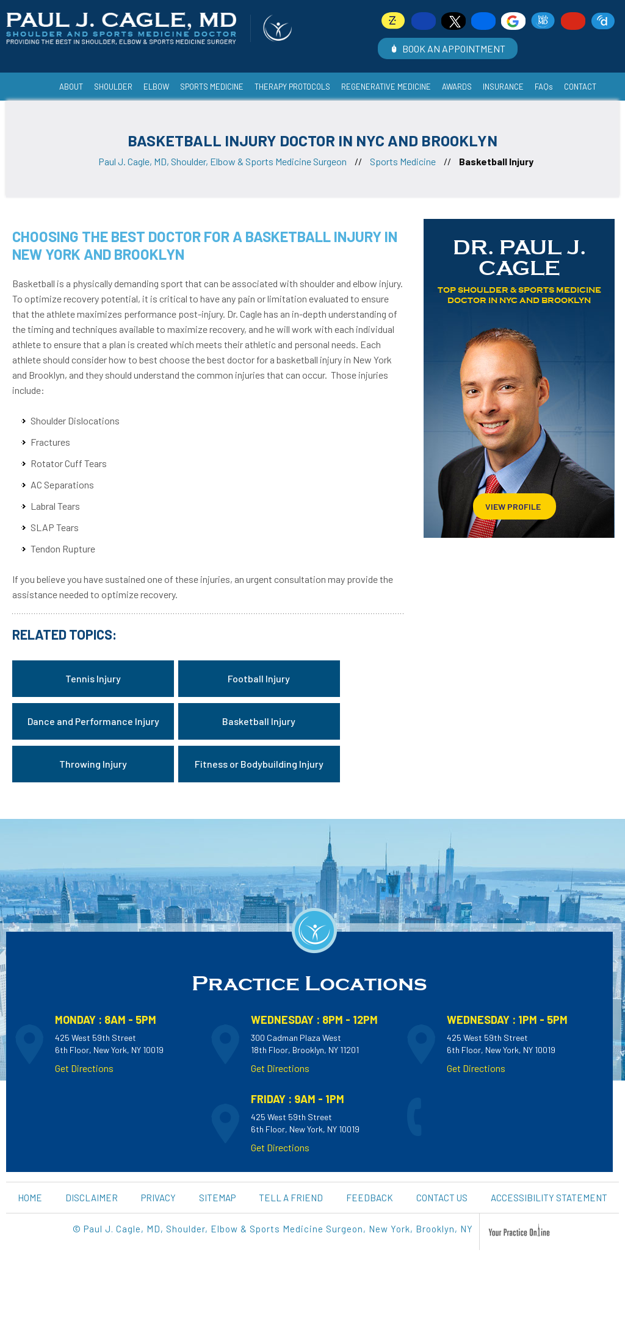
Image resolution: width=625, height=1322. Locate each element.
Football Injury (259, 678)
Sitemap (217, 1197)
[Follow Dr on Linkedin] (483, 21)
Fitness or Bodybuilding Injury (259, 764)
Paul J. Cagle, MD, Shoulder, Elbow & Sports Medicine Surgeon (222, 161)
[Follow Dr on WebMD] (543, 21)
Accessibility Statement (549, 1197)
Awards (457, 86)
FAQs (544, 86)
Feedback (369, 1197)
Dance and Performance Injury (93, 721)
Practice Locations (309, 983)
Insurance (503, 86)
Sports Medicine (403, 161)
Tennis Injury (93, 678)
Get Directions (84, 1068)
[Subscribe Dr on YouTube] (573, 21)
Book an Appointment (453, 48)
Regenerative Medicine (386, 86)
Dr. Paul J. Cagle (519, 258)
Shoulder (113, 86)
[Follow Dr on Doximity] (603, 21)
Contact (580, 86)
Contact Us (442, 1197)
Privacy (158, 1197)
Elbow (156, 86)
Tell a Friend (291, 1197)
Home (38, 79)
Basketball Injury (258, 721)
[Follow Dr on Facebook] (423, 21)
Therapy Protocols (292, 86)
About (71, 86)
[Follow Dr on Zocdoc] (393, 21)
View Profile (513, 506)
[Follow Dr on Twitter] (453, 21)
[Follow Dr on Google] (513, 21)
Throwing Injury (93, 764)
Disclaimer (91, 1197)
